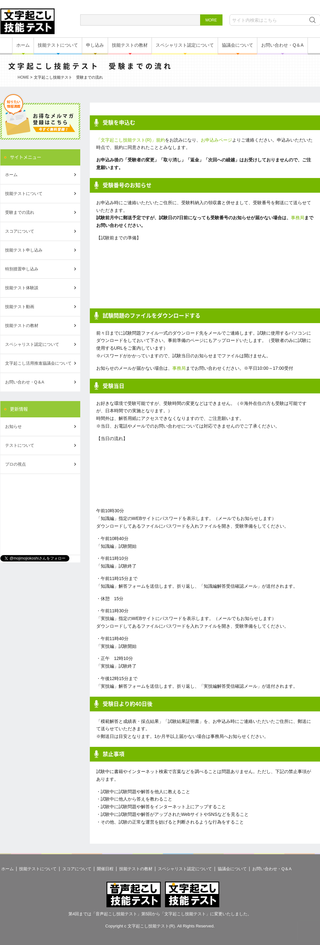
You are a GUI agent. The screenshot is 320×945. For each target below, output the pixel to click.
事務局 (297, 217)
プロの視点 (15, 464)
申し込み (95, 45)
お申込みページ (216, 140)
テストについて (19, 445)
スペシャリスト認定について (185, 45)
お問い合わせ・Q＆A (282, 45)
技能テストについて (58, 45)
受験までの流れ (19, 212)
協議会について (237, 45)
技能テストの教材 (130, 45)
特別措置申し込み (21, 269)
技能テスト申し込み (24, 250)
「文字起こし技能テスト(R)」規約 (130, 140)
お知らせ (13, 426)
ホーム (23, 45)
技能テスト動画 (19, 306)
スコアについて (19, 231)
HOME (23, 77)
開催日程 (105, 868)
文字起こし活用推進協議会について (38, 363)
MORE (211, 20)
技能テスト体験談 (21, 287)
